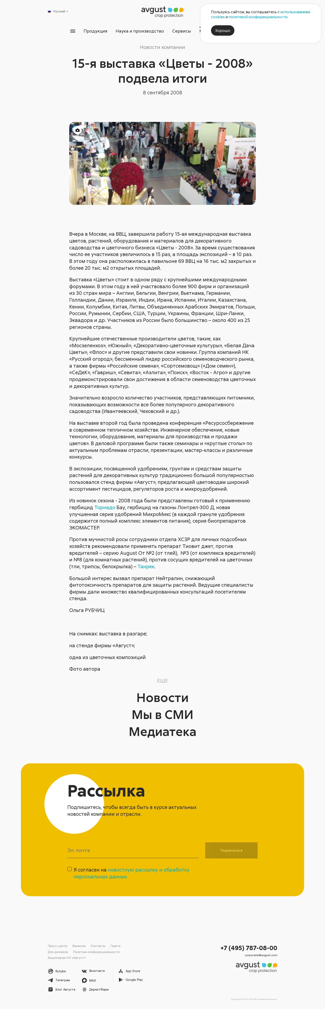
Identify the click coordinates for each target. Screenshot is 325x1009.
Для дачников (58, 952)
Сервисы (181, 31)
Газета (115, 946)
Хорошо (222, 30)
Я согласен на (131, 873)
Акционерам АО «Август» (67, 957)
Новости (162, 697)
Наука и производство (140, 31)
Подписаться (232, 850)
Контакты (98, 946)
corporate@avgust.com (261, 955)
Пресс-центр (57, 946)
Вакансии (79, 946)
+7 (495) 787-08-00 (249, 948)
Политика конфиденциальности (96, 952)
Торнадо (104, 507)
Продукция (95, 31)
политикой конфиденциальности (258, 17)
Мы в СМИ (162, 714)
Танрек (145, 566)
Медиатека (162, 731)
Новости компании (162, 47)
